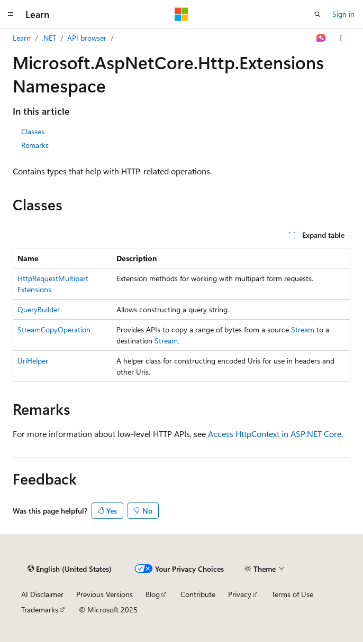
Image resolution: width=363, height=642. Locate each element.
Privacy (239, 594)
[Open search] (317, 14)
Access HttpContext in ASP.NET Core (274, 433)
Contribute (197, 594)
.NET (49, 38)
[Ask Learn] (321, 38)
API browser (86, 38)
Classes (32, 131)
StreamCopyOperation (53, 329)
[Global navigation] (10, 14)
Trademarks (39, 609)
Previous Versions (104, 594)
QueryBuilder (38, 309)
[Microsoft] (181, 14)
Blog (153, 594)
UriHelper (32, 361)
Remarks (35, 145)
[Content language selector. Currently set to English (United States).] (69, 568)
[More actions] (341, 38)
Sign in (343, 14)
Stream (302, 329)
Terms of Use (292, 594)
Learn (22, 38)
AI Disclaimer (42, 594)
